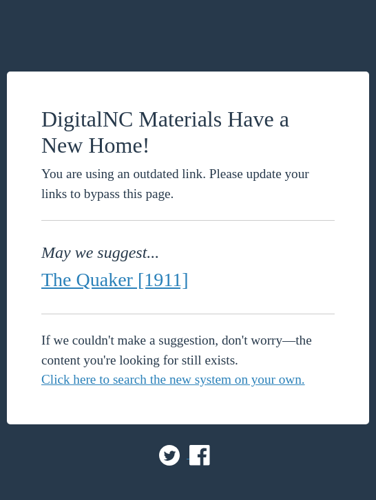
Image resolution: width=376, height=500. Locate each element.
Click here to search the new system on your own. (173, 379)
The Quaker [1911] (115, 279)
